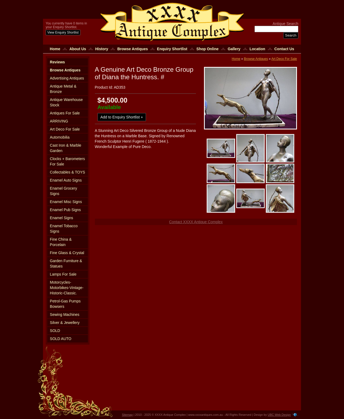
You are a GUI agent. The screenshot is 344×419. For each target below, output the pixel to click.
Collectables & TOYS (67, 172)
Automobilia (60, 137)
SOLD (55, 330)
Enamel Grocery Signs (63, 191)
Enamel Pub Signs (65, 210)
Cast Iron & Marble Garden (65, 148)
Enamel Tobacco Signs (64, 228)
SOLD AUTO (60, 339)
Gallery (234, 49)
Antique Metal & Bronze (63, 89)
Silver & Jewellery (65, 322)
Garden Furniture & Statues (66, 263)
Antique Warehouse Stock (66, 102)
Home (55, 49)
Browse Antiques (132, 49)
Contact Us (284, 49)
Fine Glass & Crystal (67, 253)
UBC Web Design (279, 414)
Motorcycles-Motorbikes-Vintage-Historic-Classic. (67, 287)
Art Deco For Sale (65, 129)
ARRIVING (59, 121)
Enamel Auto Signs (66, 180)
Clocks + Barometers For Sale (67, 161)
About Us (77, 49)
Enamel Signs (61, 218)
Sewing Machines (65, 314)
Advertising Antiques (67, 78)
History (101, 49)
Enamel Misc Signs (66, 202)
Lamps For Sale (63, 274)
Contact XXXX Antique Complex (196, 222)
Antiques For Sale (65, 113)
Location (257, 49)
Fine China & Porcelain (61, 242)
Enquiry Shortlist (172, 49)
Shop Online (207, 49)
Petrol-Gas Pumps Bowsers (65, 304)
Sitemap (127, 414)
